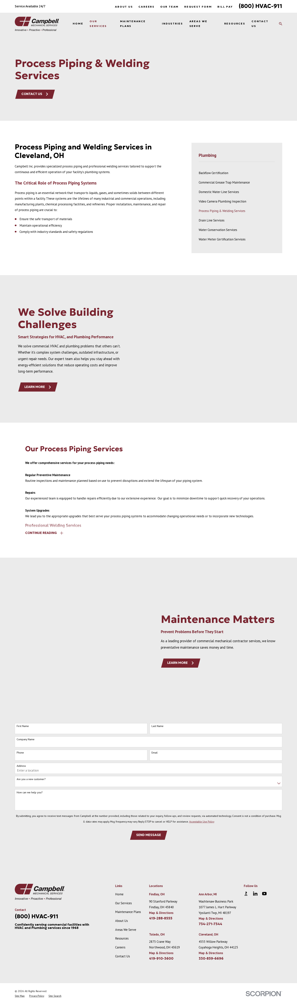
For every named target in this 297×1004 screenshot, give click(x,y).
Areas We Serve (125, 862)
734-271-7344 (210, 857)
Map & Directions (161, 846)
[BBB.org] (246, 826)
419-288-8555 (160, 851)
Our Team (169, 6)
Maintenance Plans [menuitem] (132, 24)
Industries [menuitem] (172, 23)
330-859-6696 (211, 891)
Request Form (198, 6)
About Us (124, 6)
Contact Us (35, 94)
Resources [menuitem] (234, 23)
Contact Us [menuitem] (260, 24)
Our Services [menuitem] (98, 24)
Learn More (186, 629)
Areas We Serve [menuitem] (198, 24)
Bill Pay (225, 6)
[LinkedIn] (255, 826)
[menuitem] (237, 173)
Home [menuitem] (78, 23)
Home (119, 827)
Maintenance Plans (128, 845)
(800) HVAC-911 (260, 5)
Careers (146, 6)
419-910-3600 (161, 891)
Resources (122, 871)
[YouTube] (264, 826)
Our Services (123, 836)
